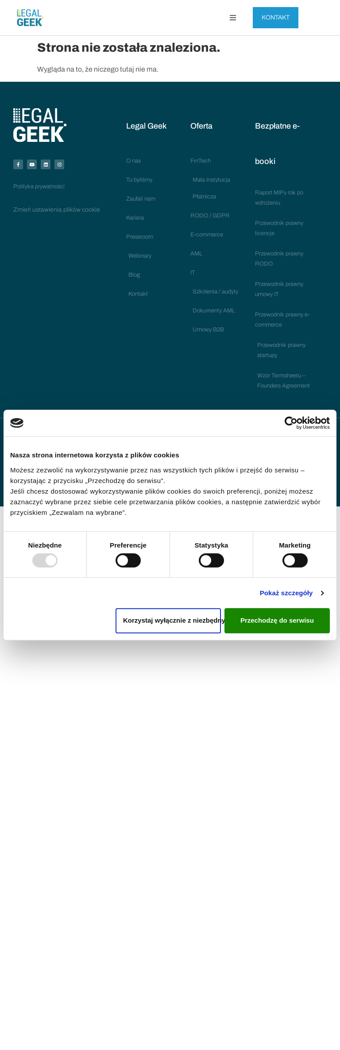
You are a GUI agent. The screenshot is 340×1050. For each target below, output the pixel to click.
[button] (233, 18)
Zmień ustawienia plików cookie (56, 209)
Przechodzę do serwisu (277, 620)
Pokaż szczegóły (286, 593)
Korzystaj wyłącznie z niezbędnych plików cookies (172, 620)
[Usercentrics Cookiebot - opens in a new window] (291, 423)
